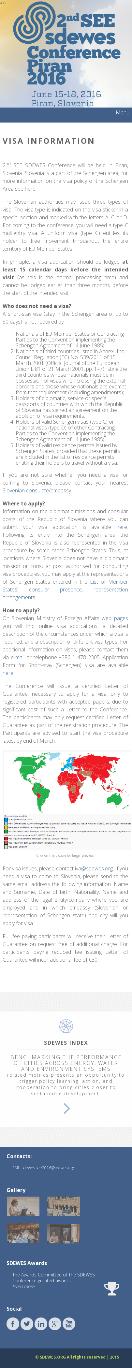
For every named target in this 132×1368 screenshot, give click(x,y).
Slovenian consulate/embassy (37, 490)
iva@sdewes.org (94, 868)
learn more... (24, 1286)
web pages (115, 618)
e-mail (17, 657)
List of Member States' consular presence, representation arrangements (65, 589)
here (30, 188)
